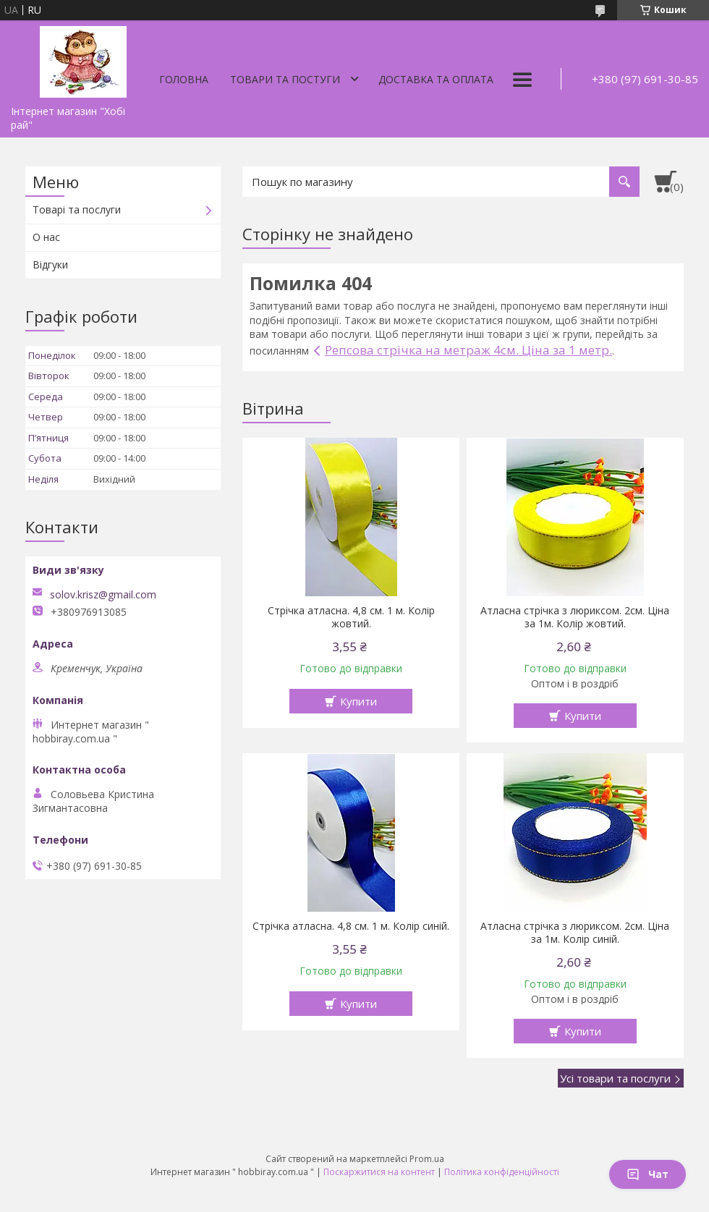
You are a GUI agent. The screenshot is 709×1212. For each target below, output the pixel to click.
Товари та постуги (285, 79)
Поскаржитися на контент (379, 1172)
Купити (358, 701)
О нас (46, 237)
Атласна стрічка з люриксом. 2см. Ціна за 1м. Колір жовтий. (574, 617)
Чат (647, 1174)
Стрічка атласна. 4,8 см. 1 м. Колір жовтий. (351, 617)
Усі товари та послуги (615, 1078)
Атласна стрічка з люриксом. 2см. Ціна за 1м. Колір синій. (574, 933)
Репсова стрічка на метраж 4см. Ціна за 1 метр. (468, 350)
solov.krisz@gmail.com (103, 594)
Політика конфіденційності (501, 1172)
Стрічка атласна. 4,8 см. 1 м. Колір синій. (350, 926)
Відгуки (50, 264)
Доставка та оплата (435, 79)
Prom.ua (426, 1159)
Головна (183, 79)
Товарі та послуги (77, 209)
